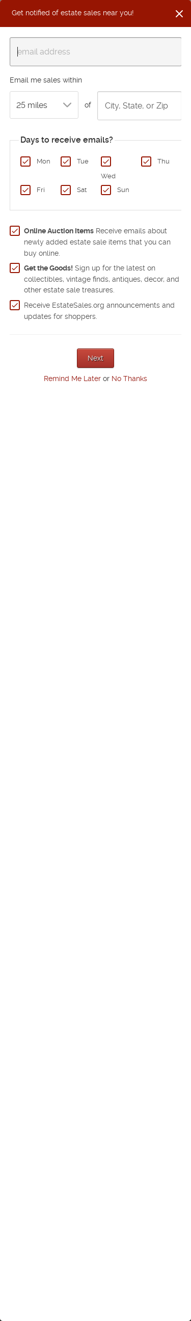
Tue (83, 161)
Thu (163, 161)
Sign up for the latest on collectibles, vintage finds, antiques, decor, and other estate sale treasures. (101, 279)
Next (95, 358)
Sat (82, 190)
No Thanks (129, 378)
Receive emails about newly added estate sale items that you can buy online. (97, 242)
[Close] (179, 14)
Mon (43, 161)
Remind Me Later (72, 378)
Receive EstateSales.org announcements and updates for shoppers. (99, 310)
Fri (41, 190)
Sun (123, 190)
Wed (108, 176)
